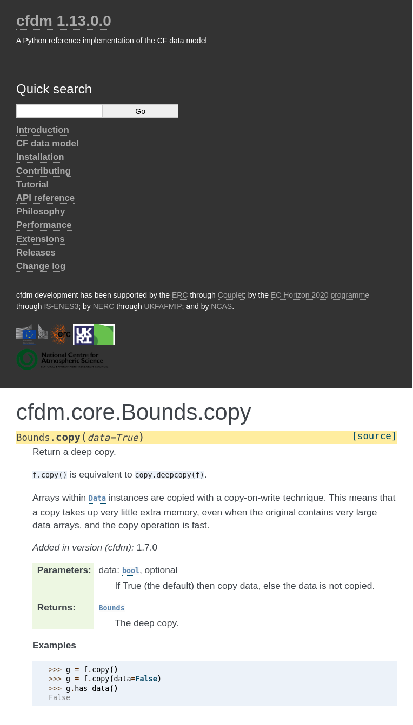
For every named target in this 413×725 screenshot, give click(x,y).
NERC (104, 306)
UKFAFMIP (163, 306)
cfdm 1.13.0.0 (63, 20)
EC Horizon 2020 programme (320, 295)
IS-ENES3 (61, 306)
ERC (180, 295)
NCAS (221, 306)
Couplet (231, 295)
